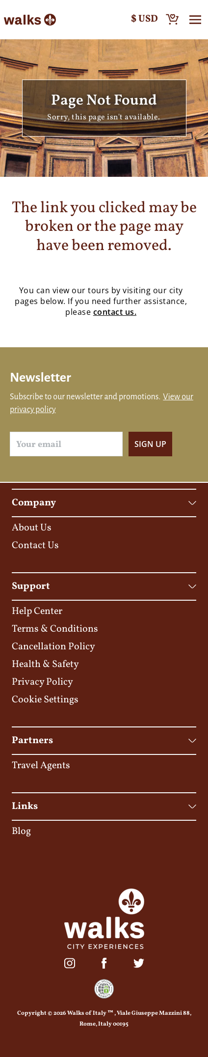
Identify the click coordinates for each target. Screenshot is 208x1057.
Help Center (37, 611)
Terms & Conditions (55, 629)
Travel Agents (41, 766)
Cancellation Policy (53, 647)
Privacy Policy (42, 682)
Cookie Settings (45, 700)
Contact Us (35, 546)
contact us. (114, 311)
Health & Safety (45, 664)
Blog (21, 831)
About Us (32, 528)
